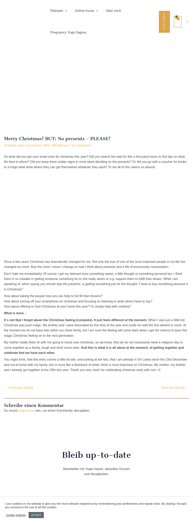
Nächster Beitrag (175, 387)
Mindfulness (61, 145)
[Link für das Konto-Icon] (187, 21)
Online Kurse (84, 11)
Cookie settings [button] (16, 515)
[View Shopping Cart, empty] (178, 21)
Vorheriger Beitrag (19, 387)
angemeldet (26, 410)
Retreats (58, 11)
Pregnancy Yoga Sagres (68, 32)
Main (48, 145)
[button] (65, 11)
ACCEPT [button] (36, 515)
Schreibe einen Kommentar (23, 145)
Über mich (111, 11)
